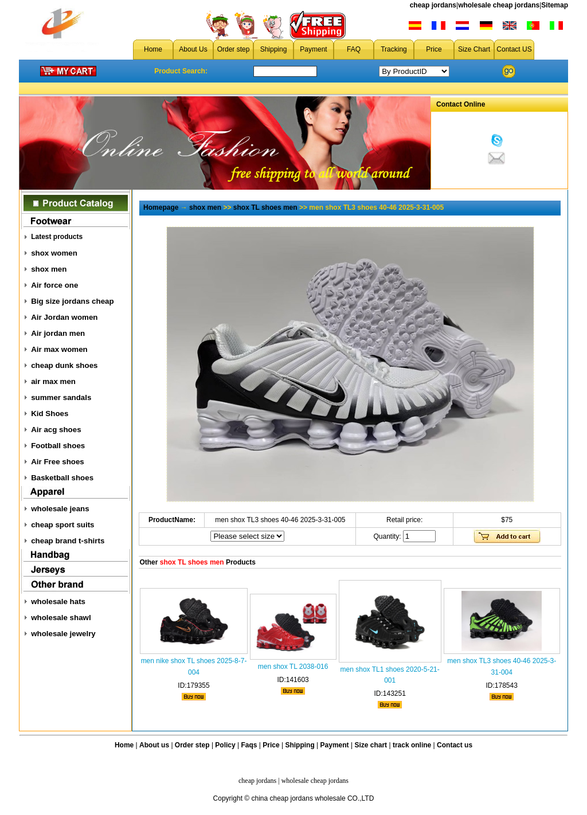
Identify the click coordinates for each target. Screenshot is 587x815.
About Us (193, 49)
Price (433, 49)
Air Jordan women (64, 317)
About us (154, 745)
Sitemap (554, 5)
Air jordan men (58, 333)
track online (412, 745)
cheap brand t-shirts (67, 540)
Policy (225, 745)
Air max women (59, 349)
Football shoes (58, 445)
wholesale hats (58, 601)
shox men (48, 269)
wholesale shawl (61, 617)
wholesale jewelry (63, 633)
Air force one (54, 285)
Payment (313, 49)
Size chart (370, 745)
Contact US (513, 49)
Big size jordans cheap (72, 301)
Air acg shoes (56, 429)
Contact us (454, 745)
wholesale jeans (60, 508)
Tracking (394, 49)
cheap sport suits (62, 524)
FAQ (354, 49)
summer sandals (61, 397)
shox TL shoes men (265, 207)
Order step (233, 49)
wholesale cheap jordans (498, 5)
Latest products (57, 237)
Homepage (160, 207)
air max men (53, 381)
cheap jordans (433, 5)
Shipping (273, 49)
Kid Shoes (49, 413)
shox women (54, 253)
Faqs (249, 745)
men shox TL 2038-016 (293, 667)
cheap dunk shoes (64, 365)
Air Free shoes (57, 461)
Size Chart (474, 49)
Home (153, 49)
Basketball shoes (62, 477)
